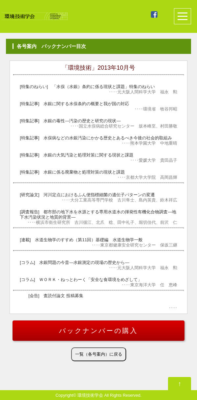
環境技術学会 (90, 395)
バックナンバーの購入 (98, 330)
